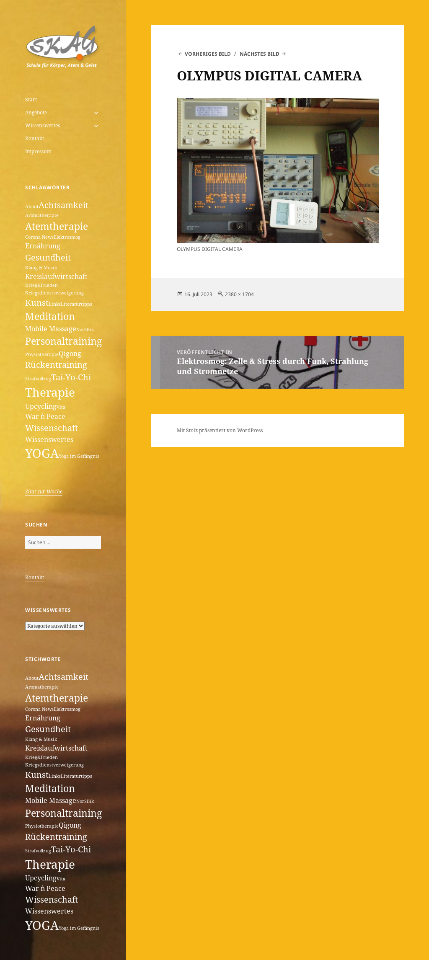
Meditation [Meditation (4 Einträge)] (50, 316)
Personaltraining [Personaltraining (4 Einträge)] (63, 341)
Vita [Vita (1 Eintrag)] (61, 407)
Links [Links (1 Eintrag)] (55, 304)
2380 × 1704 (239, 294)
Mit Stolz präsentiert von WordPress (220, 430)
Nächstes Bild (259, 53)
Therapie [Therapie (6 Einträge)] (50, 392)
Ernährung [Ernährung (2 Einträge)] (42, 245)
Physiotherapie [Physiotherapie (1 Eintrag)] (42, 354)
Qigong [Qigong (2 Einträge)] (70, 353)
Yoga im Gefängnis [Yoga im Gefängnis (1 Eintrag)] (79, 456)
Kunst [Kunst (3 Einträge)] (37, 302)
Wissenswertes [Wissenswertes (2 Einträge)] (49, 439)
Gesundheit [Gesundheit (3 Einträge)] (48, 257)
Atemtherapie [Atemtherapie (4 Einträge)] (56, 226)
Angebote (36, 112)
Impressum (38, 151)
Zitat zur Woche (43, 491)
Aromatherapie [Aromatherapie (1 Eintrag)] (42, 215)
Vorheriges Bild (208, 53)
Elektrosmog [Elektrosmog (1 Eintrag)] (67, 237)
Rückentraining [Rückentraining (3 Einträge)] (56, 364)
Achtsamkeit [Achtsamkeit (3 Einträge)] (63, 205)
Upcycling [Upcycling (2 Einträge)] (41, 406)
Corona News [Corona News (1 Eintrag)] (39, 237)
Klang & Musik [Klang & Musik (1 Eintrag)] (41, 268)
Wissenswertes (42, 125)
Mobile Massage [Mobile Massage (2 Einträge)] (50, 328)
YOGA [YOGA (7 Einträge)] (42, 453)
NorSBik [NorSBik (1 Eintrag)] (85, 330)
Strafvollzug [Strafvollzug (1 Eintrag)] (38, 379)
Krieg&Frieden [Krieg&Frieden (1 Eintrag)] (41, 285)
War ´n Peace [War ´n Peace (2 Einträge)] (45, 416)
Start (31, 99)
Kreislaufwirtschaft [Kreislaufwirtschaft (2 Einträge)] (56, 276)
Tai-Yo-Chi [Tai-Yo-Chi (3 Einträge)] (71, 377)
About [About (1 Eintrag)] (32, 206)
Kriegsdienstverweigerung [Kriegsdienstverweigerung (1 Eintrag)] (54, 293)
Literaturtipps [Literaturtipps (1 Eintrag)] (76, 304)
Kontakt (34, 138)
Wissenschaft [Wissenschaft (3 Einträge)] (51, 428)
